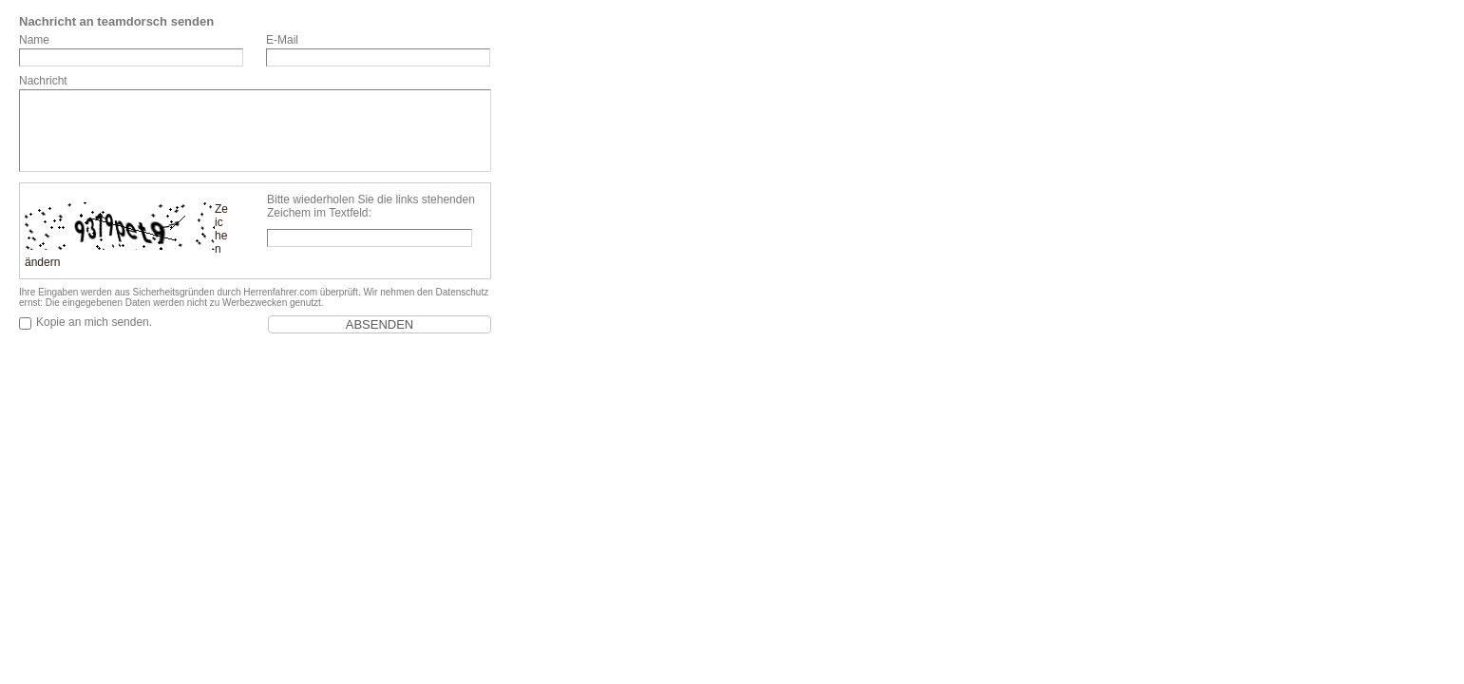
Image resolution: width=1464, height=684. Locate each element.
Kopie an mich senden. (94, 322)
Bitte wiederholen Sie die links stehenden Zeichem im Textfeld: (371, 206)
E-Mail (282, 40)
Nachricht (43, 80)
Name (34, 40)
